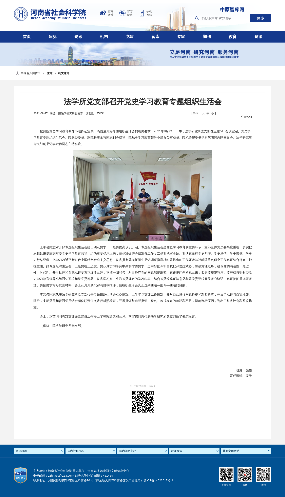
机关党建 (63, 73)
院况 (52, 36)
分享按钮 (246, 117)
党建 (130, 36)
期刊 (207, 36)
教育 (233, 36)
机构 (104, 36)
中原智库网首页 (30, 73)
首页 (27, 36)
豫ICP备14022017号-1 (158, 480)
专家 (181, 36)
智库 (155, 36)
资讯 (78, 36)
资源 (258, 36)
